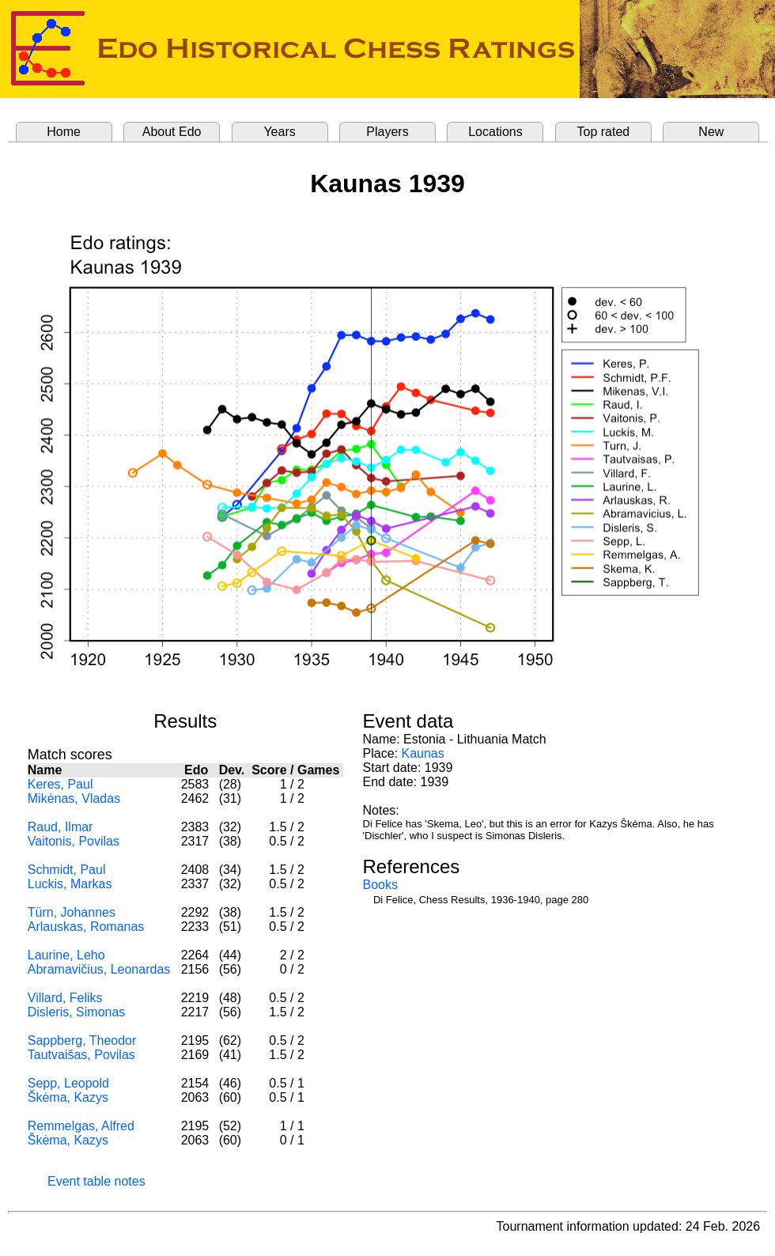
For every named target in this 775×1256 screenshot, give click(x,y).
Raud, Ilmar (60, 827)
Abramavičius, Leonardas (99, 969)
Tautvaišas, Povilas (81, 1054)
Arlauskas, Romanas (86, 926)
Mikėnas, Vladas (74, 798)
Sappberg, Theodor (82, 1040)
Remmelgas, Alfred (81, 1126)
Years (279, 131)
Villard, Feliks (65, 997)
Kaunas (422, 753)
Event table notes (96, 1181)
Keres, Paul (60, 784)
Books (380, 884)
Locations (495, 131)
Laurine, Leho (66, 955)
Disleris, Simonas (77, 1012)
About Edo (172, 131)
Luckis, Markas (70, 884)
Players (387, 131)
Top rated (603, 131)
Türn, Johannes (71, 912)
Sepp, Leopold (68, 1083)
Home (64, 131)
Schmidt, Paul (67, 869)
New (711, 131)
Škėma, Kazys (68, 1097)
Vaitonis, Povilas (73, 841)
